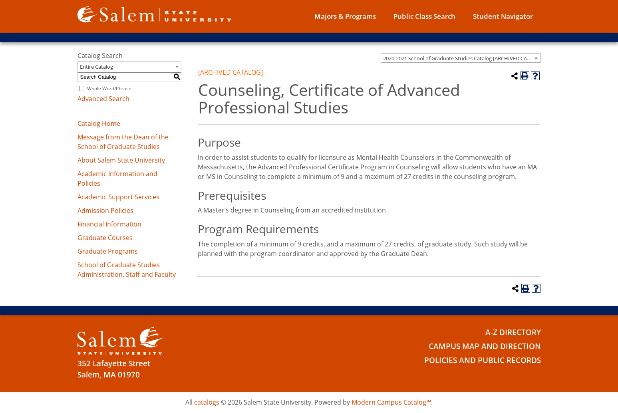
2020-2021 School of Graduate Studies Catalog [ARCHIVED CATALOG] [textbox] (461, 58)
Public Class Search (424, 16)
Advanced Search (103, 98)
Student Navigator (503, 16)
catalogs (206, 402)
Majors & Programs (345, 16)
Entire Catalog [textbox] (96, 66)
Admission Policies (105, 210)
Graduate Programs (107, 251)
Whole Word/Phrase (109, 88)
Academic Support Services (118, 197)
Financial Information (109, 224)
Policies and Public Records (482, 360)
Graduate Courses (105, 237)
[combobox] (461, 58)
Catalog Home (98, 123)
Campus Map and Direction (485, 346)
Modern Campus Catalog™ (391, 402)
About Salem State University (121, 160)
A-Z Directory (513, 332)
